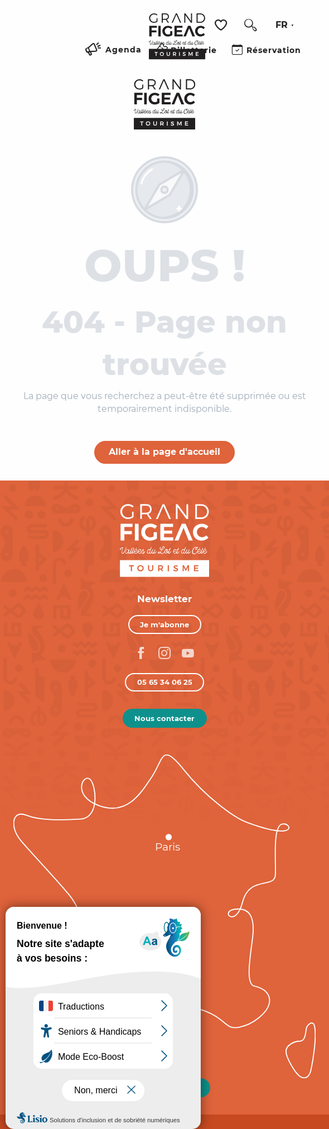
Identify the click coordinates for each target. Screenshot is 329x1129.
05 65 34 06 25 (164, 682)
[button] (250, 25)
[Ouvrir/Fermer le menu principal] (126, 63)
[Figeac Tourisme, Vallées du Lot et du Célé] (165, 104)
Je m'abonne (164, 624)
